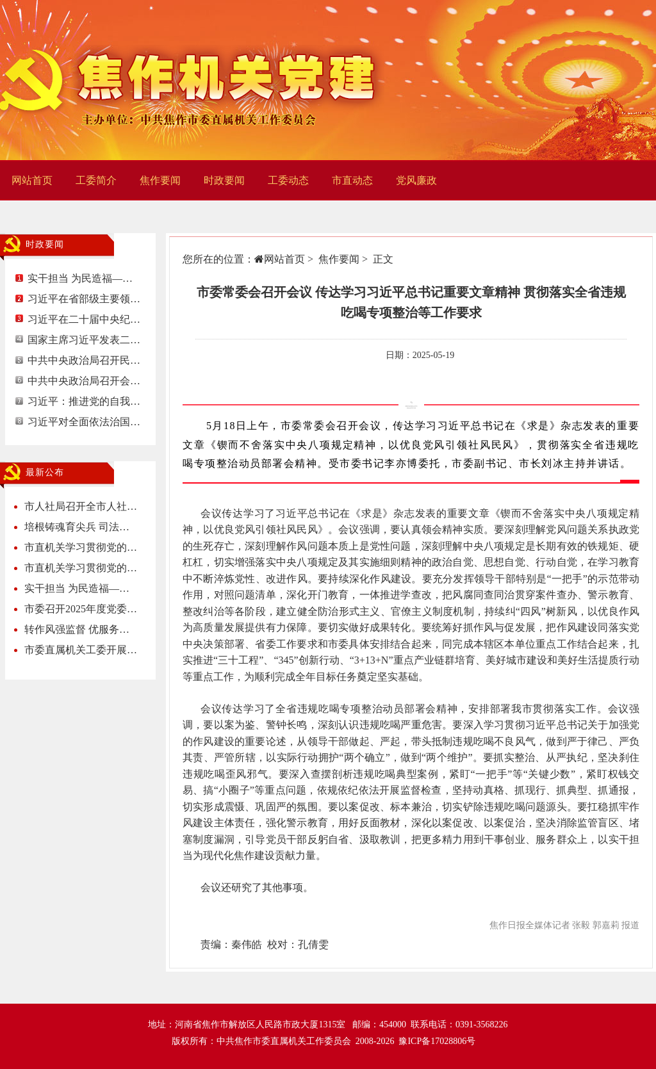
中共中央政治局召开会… (84, 380)
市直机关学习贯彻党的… (80, 547)
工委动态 (288, 180)
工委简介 (96, 180)
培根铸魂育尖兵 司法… (76, 526)
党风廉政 (416, 180)
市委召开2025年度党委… (80, 608)
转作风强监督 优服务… (76, 629)
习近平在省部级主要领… (84, 298)
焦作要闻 (160, 180)
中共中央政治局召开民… (84, 360)
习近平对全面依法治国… (84, 421)
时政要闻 (224, 180)
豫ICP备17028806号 (436, 1041)
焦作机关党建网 (192, 80)
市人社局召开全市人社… (80, 506)
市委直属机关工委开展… (80, 649)
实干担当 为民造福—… (80, 278)
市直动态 (352, 180)
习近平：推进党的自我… (84, 401)
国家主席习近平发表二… (84, 339)
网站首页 (32, 180)
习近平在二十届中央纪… (84, 319)
